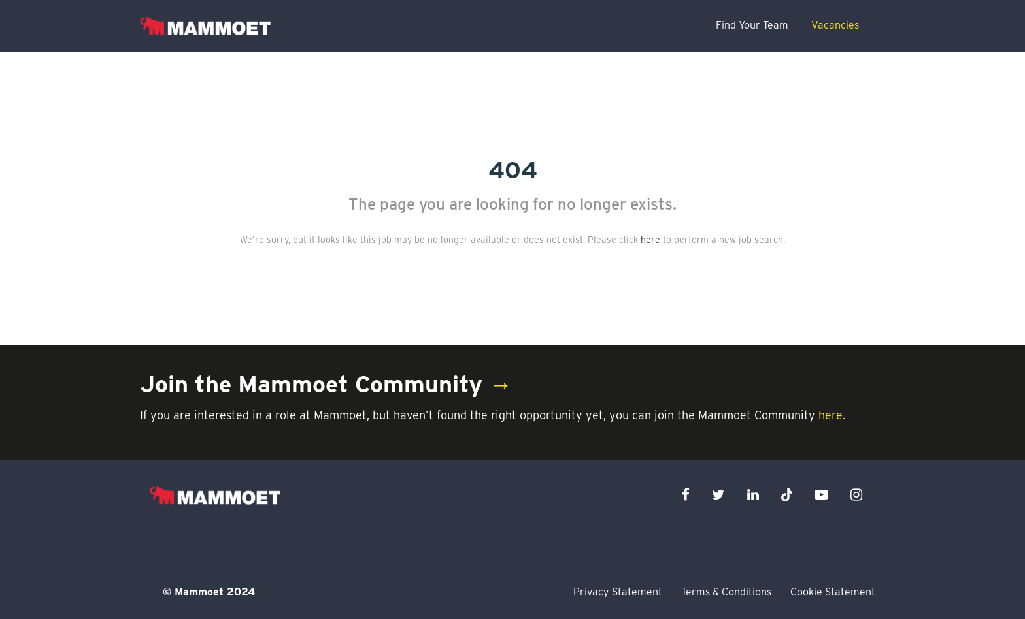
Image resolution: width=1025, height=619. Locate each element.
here (650, 239)
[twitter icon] (718, 494)
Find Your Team (752, 25)
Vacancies (835, 25)
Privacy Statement (617, 592)
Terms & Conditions (726, 592)
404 (512, 169)
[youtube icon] (821, 494)
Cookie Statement (832, 592)
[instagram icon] (856, 494)
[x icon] (787, 494)
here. (831, 415)
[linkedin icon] (753, 494)
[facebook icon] (685, 494)
